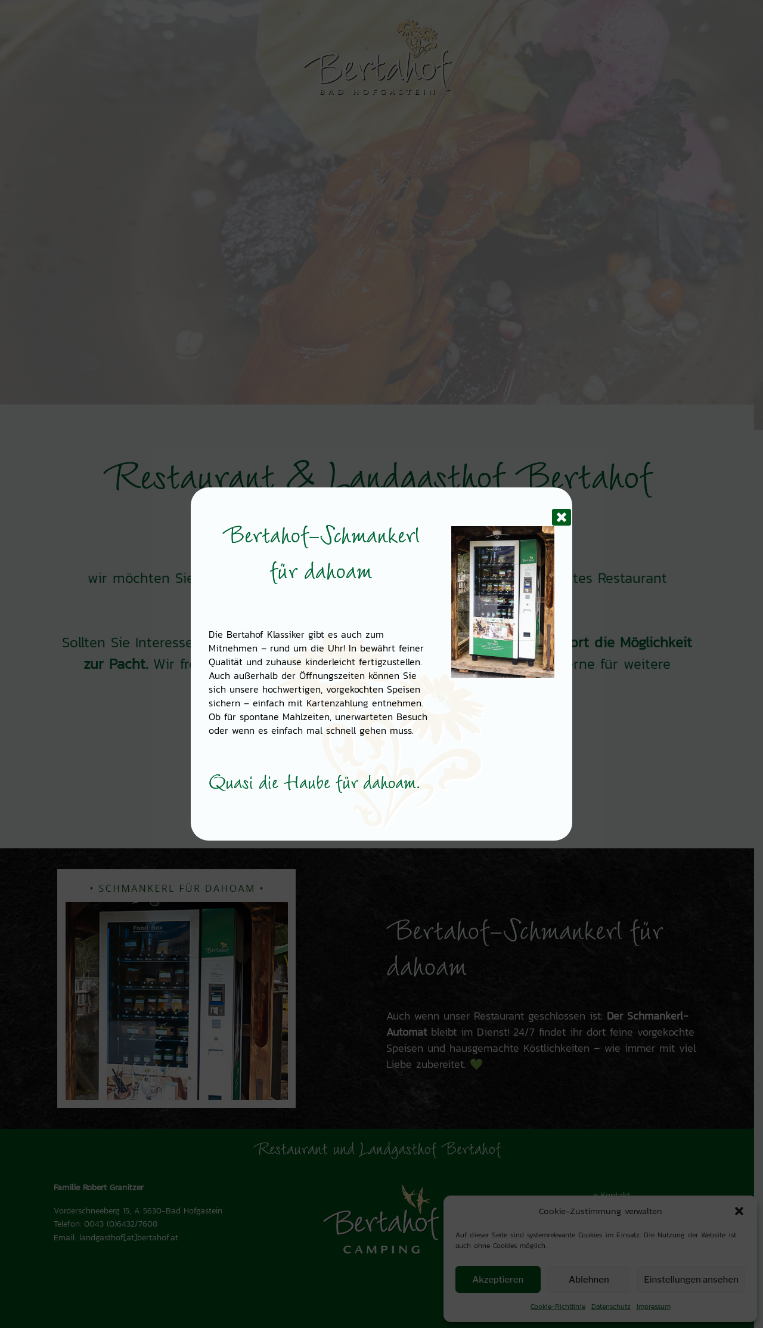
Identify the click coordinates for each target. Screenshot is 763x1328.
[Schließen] (552, 508)
